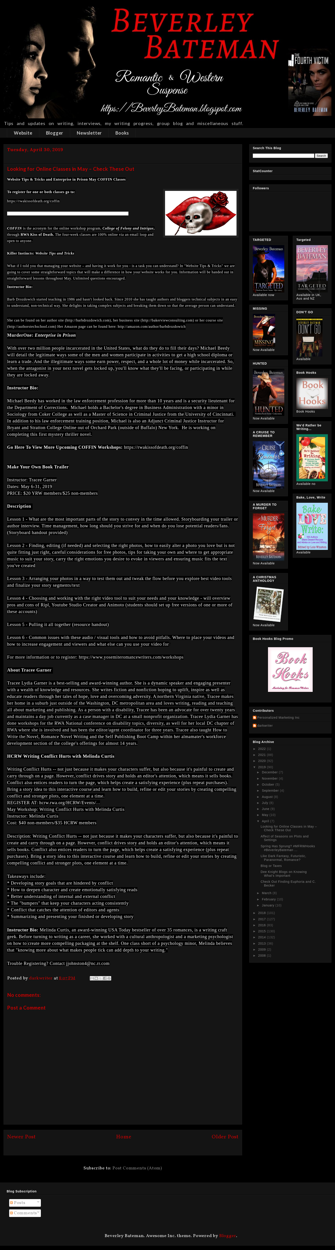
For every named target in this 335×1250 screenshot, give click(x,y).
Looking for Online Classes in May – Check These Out (289, 828)
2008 (262, 955)
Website (23, 133)
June (266, 809)
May (266, 815)
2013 (262, 943)
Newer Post (21, 1137)
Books (122, 133)
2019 (262, 767)
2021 (262, 755)
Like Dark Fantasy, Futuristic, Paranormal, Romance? (283, 858)
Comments (23, 1213)
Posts (17, 1203)
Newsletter (89, 133)
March (267, 893)
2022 (262, 749)
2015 (262, 931)
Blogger (54, 133)
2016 (262, 925)
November (270, 778)
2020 (262, 761)
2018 (262, 913)
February (269, 899)
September (271, 790)
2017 (262, 919)
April (266, 821)
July (265, 803)
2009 (262, 949)
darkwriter (265, 725)
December (270, 772)
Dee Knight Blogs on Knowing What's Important (284, 873)
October (268, 784)
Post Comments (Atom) (137, 1168)
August (268, 797)
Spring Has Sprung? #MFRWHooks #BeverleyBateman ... (288, 848)
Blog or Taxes (271, 866)
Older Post (225, 1137)
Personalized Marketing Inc (278, 717)
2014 (262, 937)
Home (123, 1137)
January (268, 905)
